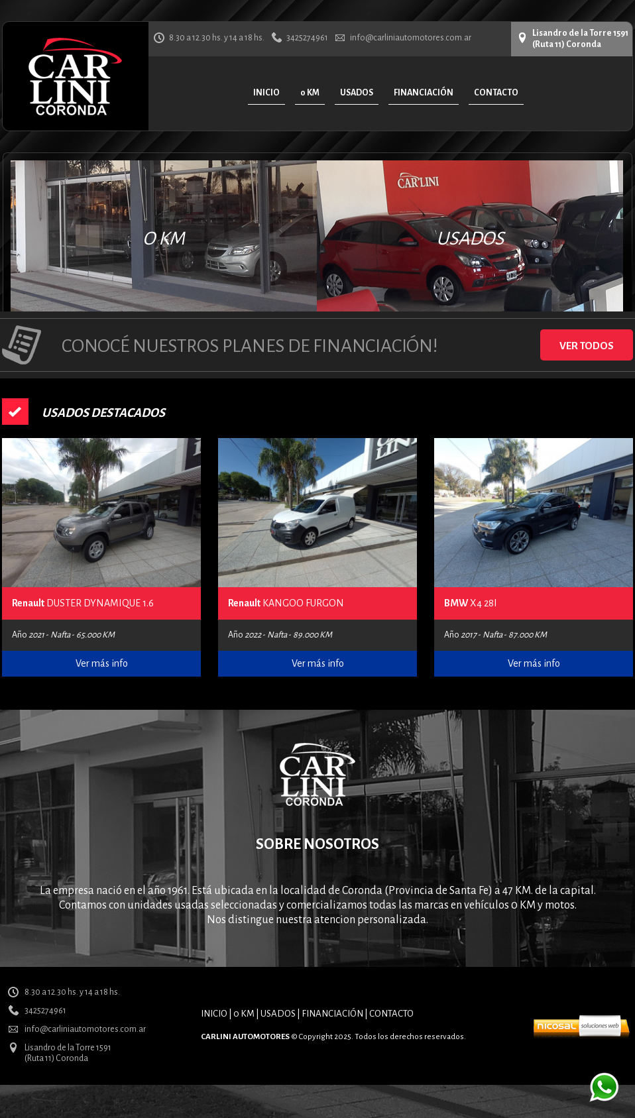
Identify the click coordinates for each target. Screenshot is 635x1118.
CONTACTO (391, 1014)
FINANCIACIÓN (332, 1014)
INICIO (214, 1014)
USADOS (470, 239)
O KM (164, 239)
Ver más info (102, 663)
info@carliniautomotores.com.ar (410, 37)
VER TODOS (586, 345)
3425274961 (307, 37)
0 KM (244, 1014)
